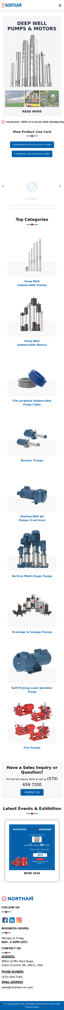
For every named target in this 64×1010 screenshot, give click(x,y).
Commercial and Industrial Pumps (32, 158)
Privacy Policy (32, 1007)
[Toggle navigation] (59, 5)
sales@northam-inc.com (17, 987)
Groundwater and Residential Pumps (32, 149)
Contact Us (32, 796)
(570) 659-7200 (12, 977)
